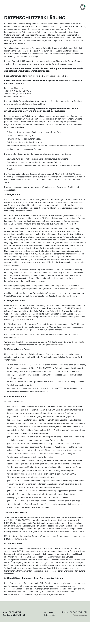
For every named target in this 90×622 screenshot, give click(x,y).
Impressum (48, 612)
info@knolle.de (16, 88)
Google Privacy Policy (66, 296)
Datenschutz (49, 615)
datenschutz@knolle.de (24, 104)
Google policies (61, 285)
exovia (84, 615)
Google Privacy (56, 345)
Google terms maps (75, 288)
